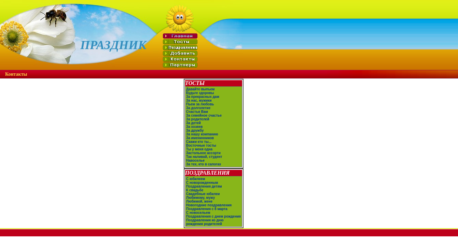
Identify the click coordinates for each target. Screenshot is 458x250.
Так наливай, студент (204, 157)
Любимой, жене (199, 201)
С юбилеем (195, 179)
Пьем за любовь (200, 104)
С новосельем (198, 213)
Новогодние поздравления (209, 205)
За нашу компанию (202, 134)
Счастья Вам (197, 112)
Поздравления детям (204, 186)
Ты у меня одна (199, 149)
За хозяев (194, 127)
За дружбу (195, 130)
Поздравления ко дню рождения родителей (204, 222)
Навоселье (195, 160)
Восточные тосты (201, 145)
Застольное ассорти (203, 153)
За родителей (197, 119)
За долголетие (198, 108)
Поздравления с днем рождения (213, 216)
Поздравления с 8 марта (206, 209)
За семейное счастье (204, 115)
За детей (193, 123)
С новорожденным (202, 183)
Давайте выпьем (200, 89)
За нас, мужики (199, 100)
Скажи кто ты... (198, 142)
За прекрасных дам (202, 97)
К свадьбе (194, 190)
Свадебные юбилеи (203, 194)
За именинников (200, 138)
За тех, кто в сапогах (203, 164)
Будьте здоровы (200, 93)
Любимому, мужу (200, 198)
